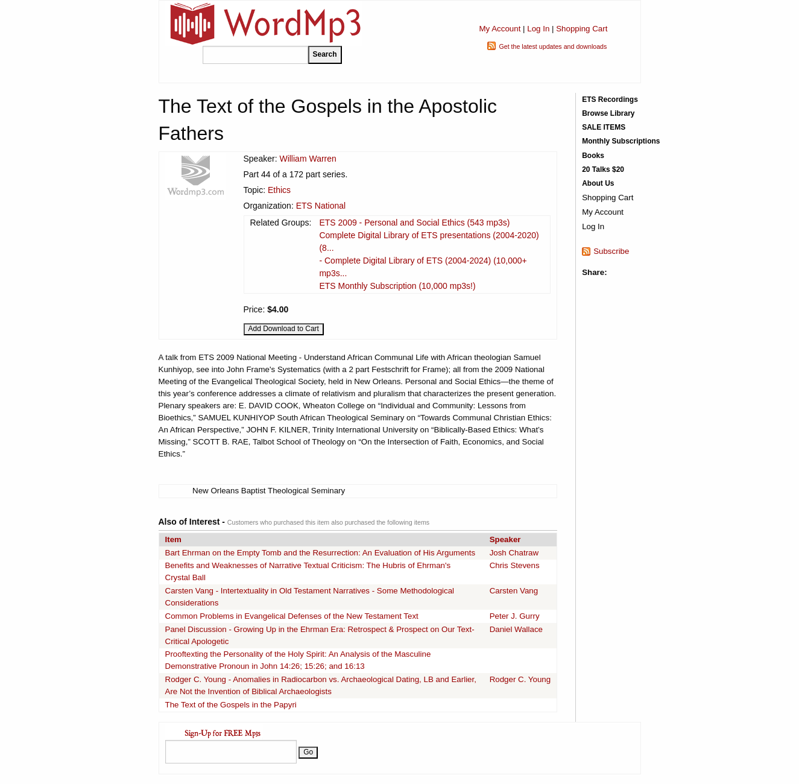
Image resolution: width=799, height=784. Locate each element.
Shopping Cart (581, 28)
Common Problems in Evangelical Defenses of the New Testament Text (291, 616)
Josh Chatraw (514, 552)
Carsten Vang (514, 590)
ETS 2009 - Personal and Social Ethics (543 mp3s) (414, 222)
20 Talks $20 (603, 169)
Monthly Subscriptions (621, 141)
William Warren (307, 158)
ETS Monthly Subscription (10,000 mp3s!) (397, 286)
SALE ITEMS (603, 127)
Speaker (505, 539)
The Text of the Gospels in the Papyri (231, 704)
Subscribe (611, 251)
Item (173, 539)
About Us (598, 183)
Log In (538, 28)
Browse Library (608, 113)
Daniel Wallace (516, 629)
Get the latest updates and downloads (553, 46)
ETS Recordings (610, 99)
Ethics (279, 190)
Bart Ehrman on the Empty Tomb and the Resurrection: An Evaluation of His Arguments (320, 552)
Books (593, 155)
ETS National (321, 205)
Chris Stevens (515, 565)
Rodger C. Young (520, 679)
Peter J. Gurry (515, 616)
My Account (499, 28)
